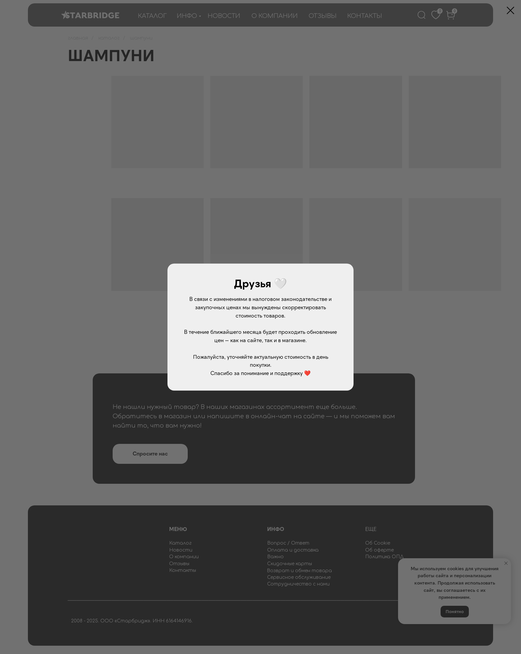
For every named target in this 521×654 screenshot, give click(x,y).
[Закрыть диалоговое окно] (510, 10)
